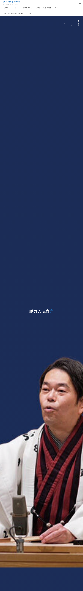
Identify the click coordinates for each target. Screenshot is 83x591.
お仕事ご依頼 (71, 24)
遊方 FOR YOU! (11, 2)
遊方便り (69, 25)
